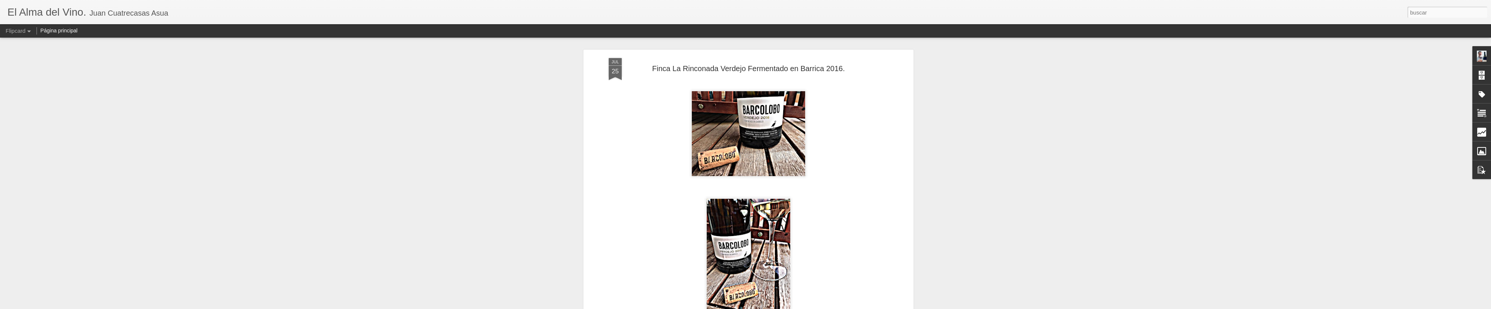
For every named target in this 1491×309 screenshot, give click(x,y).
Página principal (59, 31)
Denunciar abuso (799, 305)
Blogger (774, 305)
